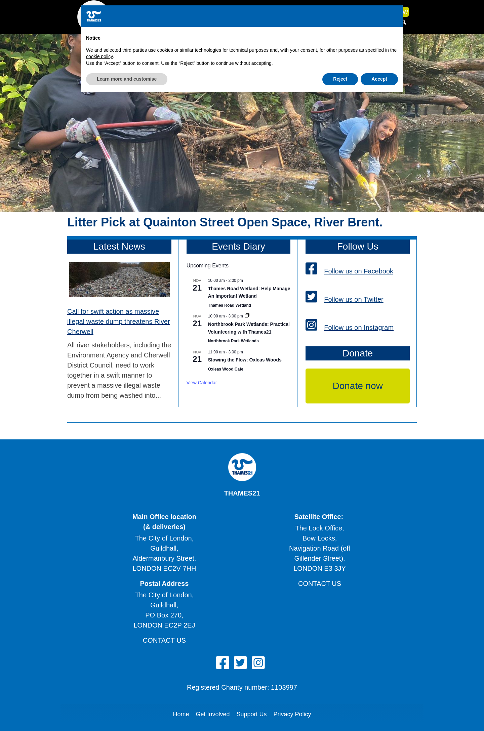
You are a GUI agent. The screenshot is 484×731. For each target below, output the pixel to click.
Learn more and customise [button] (127, 712)
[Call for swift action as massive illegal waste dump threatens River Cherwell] (119, 281)
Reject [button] (340, 712)
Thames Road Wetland (229, 305)
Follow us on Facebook (349, 271)
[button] (404, 22)
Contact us (319, 583)
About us (132, 12)
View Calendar (202, 382)
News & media (337, 12)
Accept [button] (379, 712)
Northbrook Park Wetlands (233, 341)
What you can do (238, 12)
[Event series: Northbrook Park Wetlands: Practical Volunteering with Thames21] (247, 316)
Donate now (388, 11)
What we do (179, 12)
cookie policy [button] (99, 690)
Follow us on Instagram (350, 327)
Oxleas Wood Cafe (225, 369)
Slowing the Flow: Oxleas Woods (245, 359)
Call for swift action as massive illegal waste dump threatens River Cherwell (118, 321)
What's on (290, 11)
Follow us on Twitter (344, 299)
